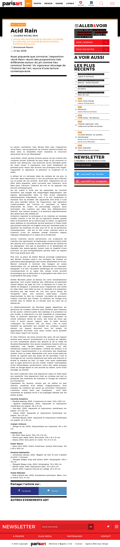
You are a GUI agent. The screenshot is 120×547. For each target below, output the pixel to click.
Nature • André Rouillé (88, 83)
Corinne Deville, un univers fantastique (90, 136)
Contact (106, 535)
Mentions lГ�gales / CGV (60, 543)
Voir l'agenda (92, 42)
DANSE (59, 3)
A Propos (18, 535)
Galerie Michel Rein (26, 36)
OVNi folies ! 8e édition (88, 118)
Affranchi (82, 109)
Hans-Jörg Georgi (86, 101)
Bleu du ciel (83, 95)
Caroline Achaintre (27, 42)
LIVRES (70, 3)
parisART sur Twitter (89, 175)
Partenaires (74, 535)
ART (28, 3)
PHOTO (37, 3)
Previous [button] (15, 102)
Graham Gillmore (52, 39)
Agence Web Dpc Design (96, 543)
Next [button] (62, 102)
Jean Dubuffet (84, 148)
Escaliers (82, 89)
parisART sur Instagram (91, 181)
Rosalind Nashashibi (26, 39)
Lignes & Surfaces (86, 76)
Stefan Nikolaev (25, 44)
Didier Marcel (50, 42)
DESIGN (48, 3)
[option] (39, 102)
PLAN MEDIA (45, 535)
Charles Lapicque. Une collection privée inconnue (90, 125)
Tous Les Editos (92, 49)
